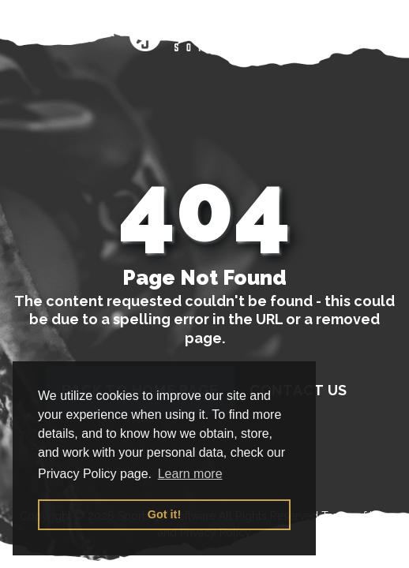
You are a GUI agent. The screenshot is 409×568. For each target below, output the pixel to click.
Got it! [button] (164, 514)
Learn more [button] (190, 473)
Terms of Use (355, 516)
